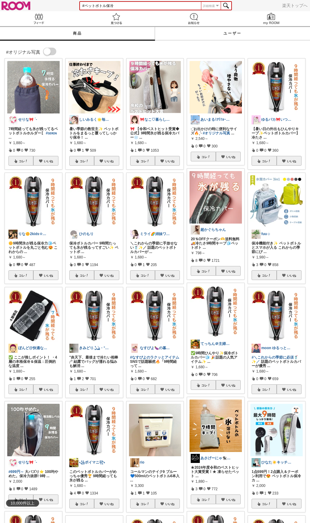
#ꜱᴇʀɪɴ (51, 133)
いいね (48, 161)
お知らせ (193, 18)
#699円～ (16, 472)
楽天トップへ (295, 5)
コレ (23, 161)
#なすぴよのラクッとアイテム (155, 357)
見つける (116, 18)
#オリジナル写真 (216, 133)
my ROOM (271, 18)
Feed (39, 18)
